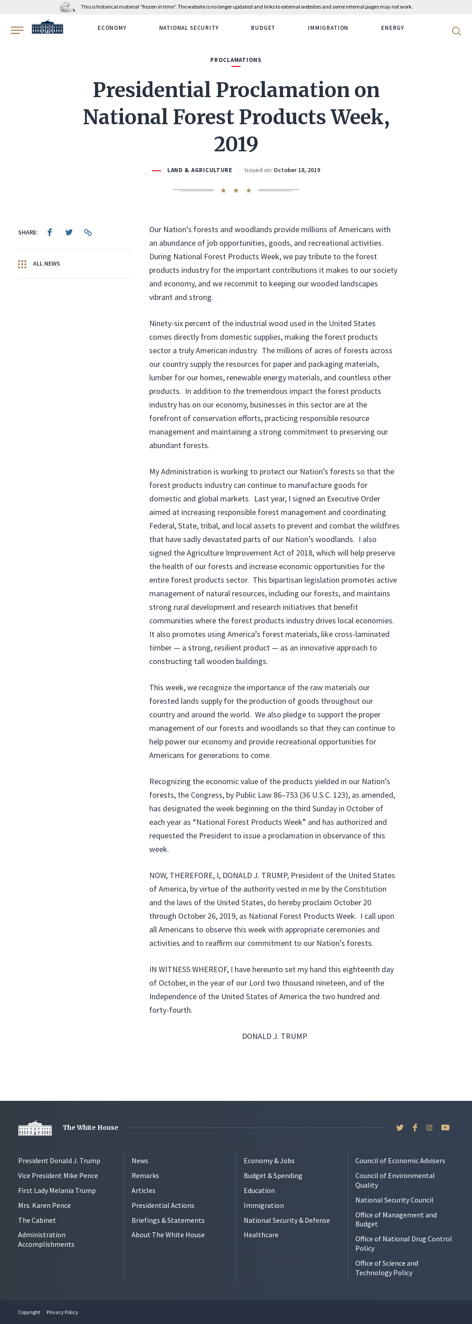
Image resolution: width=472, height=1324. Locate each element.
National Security (189, 28)
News (140, 1160)
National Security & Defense (287, 1220)
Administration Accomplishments (46, 1239)
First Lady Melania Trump (57, 1190)
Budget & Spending (273, 1175)
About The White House (168, 1234)
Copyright (29, 1312)
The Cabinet (37, 1220)
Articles (144, 1190)
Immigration (328, 28)
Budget (263, 28)
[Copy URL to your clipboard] (87, 232)
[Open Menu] (16, 30)
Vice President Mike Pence (58, 1175)
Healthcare (261, 1234)
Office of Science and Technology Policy (386, 1268)
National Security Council (394, 1199)
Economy (112, 28)
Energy (392, 28)
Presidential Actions (163, 1205)
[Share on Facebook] (49, 232)
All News (39, 263)
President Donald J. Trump (59, 1160)
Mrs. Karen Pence (44, 1205)
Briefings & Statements (168, 1220)
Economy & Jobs (269, 1160)
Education (259, 1190)
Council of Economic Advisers (400, 1160)
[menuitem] (49, 232)
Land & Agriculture (199, 170)
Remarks (145, 1175)
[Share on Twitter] (68, 232)
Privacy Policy (62, 1312)
